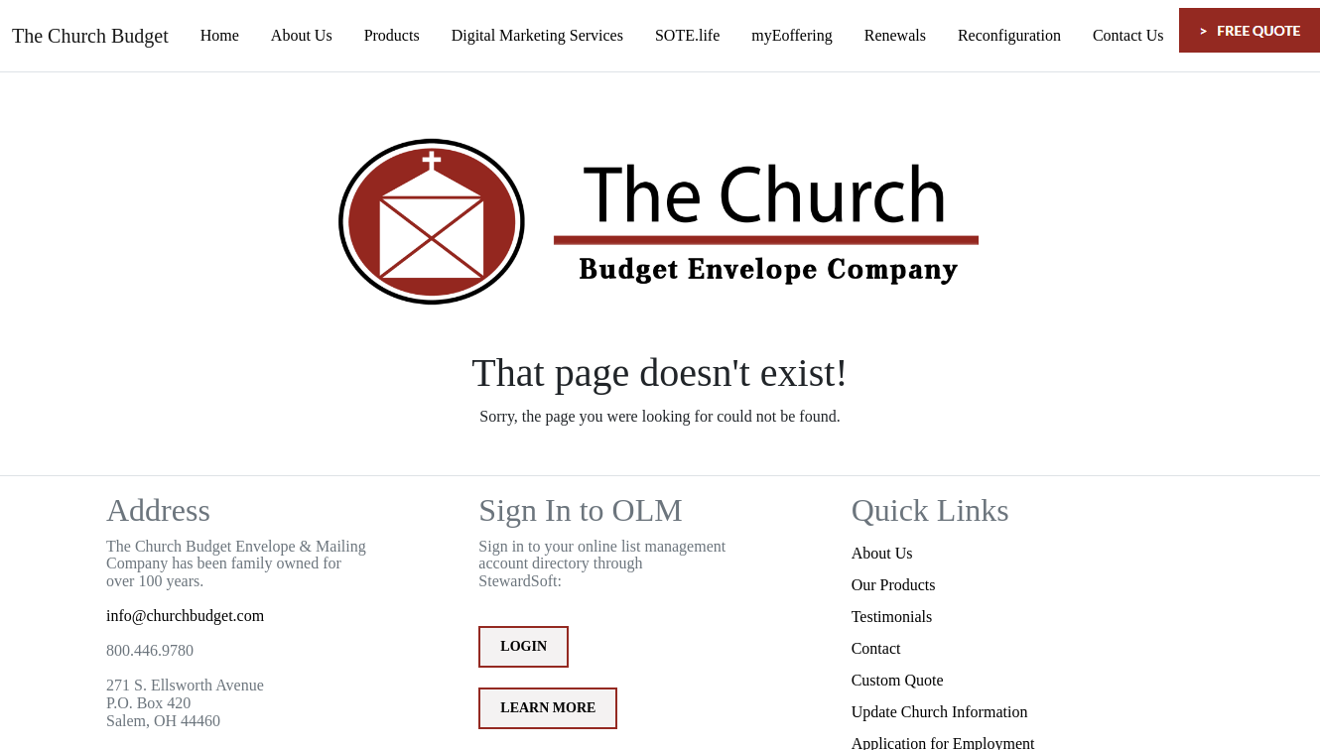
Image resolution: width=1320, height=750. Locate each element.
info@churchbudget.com (185, 615)
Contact (876, 648)
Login (523, 646)
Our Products (894, 584)
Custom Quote (898, 680)
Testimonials (892, 616)
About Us (882, 553)
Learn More (547, 707)
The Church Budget (90, 36)
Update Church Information (940, 711)
